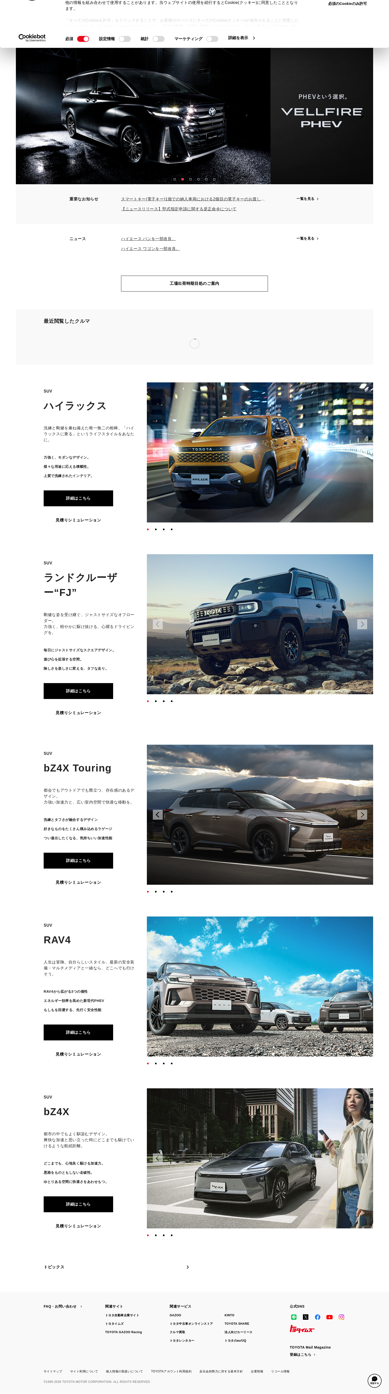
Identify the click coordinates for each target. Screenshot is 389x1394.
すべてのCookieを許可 (347, 12)
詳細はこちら (78, 498)
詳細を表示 (238, 77)
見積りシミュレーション (78, 520)
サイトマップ (53, 1371)
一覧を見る (308, 199)
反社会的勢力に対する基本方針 (221, 1371)
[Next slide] (361, 116)
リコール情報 (280, 1371)
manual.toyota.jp (134, 18)
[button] (175, 179)
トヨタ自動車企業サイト (122, 1315)
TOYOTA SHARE (237, 1323)
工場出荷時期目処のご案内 (194, 283)
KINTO (229, 1315)
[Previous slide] (28, 116)
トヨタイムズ (114, 1323)
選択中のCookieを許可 (347, 28)
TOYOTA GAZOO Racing (123, 1332)
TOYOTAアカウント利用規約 (171, 1371)
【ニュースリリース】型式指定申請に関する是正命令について (179, 209)
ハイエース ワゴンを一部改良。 (150, 249)
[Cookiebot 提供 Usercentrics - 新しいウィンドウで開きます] (32, 77)
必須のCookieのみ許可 (347, 43)
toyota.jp (104, 18)
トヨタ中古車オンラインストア (191, 1323)
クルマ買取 (177, 1332)
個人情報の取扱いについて (124, 1371)
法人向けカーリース (238, 1332)
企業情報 (257, 1371)
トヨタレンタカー (182, 1340)
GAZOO (175, 1315)
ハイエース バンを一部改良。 (148, 239)
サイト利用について (84, 1371)
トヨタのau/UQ (235, 1340)
